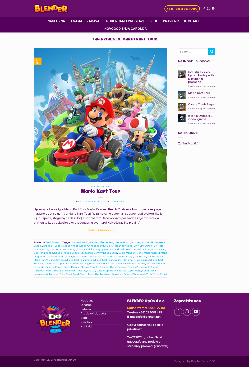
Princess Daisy (108, 267)
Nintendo (39, 267)
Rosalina (81, 270)
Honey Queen (101, 249)
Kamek (137, 249)
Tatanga (53, 274)
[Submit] (211, 51)
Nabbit (141, 263)
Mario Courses (98, 256)
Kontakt (191, 21)
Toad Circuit (80, 274)
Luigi (114, 253)
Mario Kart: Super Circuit (58, 263)
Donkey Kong (41, 249)
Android (76, 242)
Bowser (135, 242)
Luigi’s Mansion (126, 253)
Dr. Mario (64, 249)
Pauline (49, 267)
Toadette (93, 274)
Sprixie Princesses (116, 270)
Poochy (94, 267)
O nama (76, 21)
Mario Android (152, 253)
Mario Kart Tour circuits (108, 260)
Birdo (85, 242)
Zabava (94, 21)
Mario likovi (95, 263)
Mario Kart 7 (40, 260)
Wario (135, 274)
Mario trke (108, 263)
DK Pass (158, 245)
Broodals (48, 245)
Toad (69, 274)
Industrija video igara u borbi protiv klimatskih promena (201, 77)
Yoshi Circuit (160, 274)
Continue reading (101, 230)
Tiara (62, 274)
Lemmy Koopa (102, 253)
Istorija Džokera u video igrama (200, 117)
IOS (112, 249)
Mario (139, 253)
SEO (212, 361)
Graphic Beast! (200, 361)
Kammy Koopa (151, 249)
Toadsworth (107, 274)
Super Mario (134, 270)
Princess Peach (126, 267)
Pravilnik (171, 21)
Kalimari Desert (123, 249)
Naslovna (56, 21)
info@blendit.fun (148, 316)
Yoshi (149, 274)
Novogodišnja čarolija (125, 28)
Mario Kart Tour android (80, 260)
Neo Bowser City (155, 263)
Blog (153, 21)
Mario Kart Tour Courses (136, 260)
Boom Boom (123, 242)
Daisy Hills (112, 245)
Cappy (58, 245)
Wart (142, 274)
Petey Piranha (71, 267)
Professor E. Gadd (146, 267)
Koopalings (86, 253)
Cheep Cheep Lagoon (75, 245)
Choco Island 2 (97, 245)
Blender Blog (106, 242)
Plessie (85, 267)
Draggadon (76, 249)
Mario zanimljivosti (126, 263)
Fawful (88, 249)
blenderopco (118, 201)
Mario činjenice (48, 256)
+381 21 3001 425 (150, 312)
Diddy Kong (125, 245)
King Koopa (46, 253)
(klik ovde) (161, 346)
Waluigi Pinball (123, 274)
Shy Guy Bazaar (96, 270)
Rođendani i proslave (125, 21)
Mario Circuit (65, 256)
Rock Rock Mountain (64, 270)
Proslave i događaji (93, 313)
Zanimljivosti (100, 186)
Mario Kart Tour (100, 192)
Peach (58, 267)
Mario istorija (126, 256)
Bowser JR (147, 242)
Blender (93, 242)
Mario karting (80, 263)
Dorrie (54, 249)
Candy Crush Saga (201, 104)
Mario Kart (140, 256)
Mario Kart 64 (155, 256)
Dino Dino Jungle (143, 245)
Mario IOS (112, 256)
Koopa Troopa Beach (66, 253)
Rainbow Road (42, 270)
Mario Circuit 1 (81, 256)
